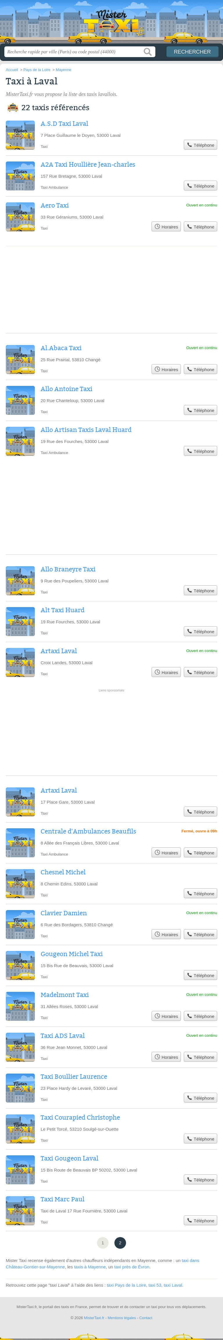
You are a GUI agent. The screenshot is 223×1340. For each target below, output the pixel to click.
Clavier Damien (64, 913)
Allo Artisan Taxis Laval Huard (86, 430)
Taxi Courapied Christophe (80, 1117)
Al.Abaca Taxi (61, 348)
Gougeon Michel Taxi (72, 954)
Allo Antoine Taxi (66, 389)
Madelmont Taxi (65, 995)
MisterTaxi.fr (111, 23)
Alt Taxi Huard (62, 610)
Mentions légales (122, 1318)
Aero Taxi (55, 205)
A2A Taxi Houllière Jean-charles (88, 164)
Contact (145, 1318)
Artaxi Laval (59, 651)
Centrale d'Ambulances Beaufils (88, 831)
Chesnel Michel (63, 872)
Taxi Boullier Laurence (74, 1077)
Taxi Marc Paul (62, 1199)
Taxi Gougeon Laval (69, 1158)
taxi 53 (154, 1285)
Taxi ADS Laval (63, 1036)
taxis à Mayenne (90, 1266)
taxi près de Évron (132, 1266)
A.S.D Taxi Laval (64, 124)
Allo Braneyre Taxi (68, 569)
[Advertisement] (111, 712)
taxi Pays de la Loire (126, 1285)
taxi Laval (173, 1285)
